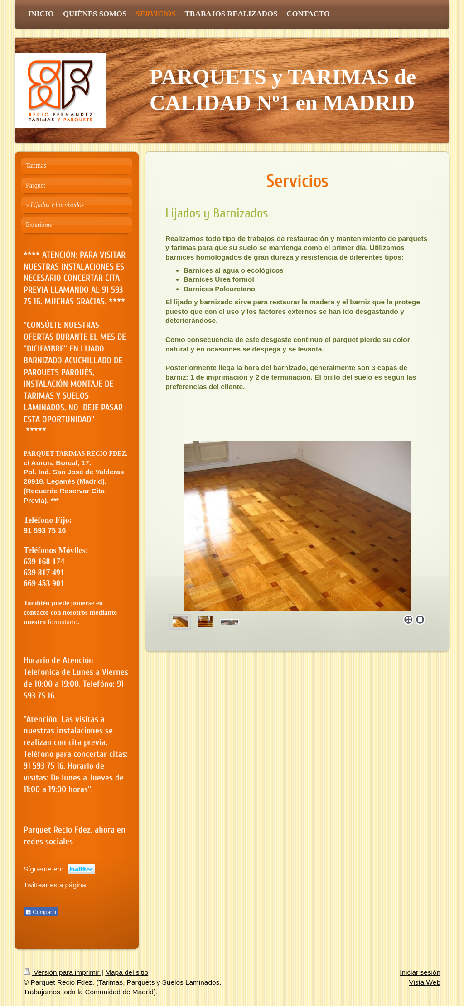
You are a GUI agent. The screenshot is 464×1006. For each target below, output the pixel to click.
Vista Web (424, 982)
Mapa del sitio (126, 972)
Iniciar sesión (420, 972)
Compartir (41, 912)
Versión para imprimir (63, 972)
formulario (62, 622)
